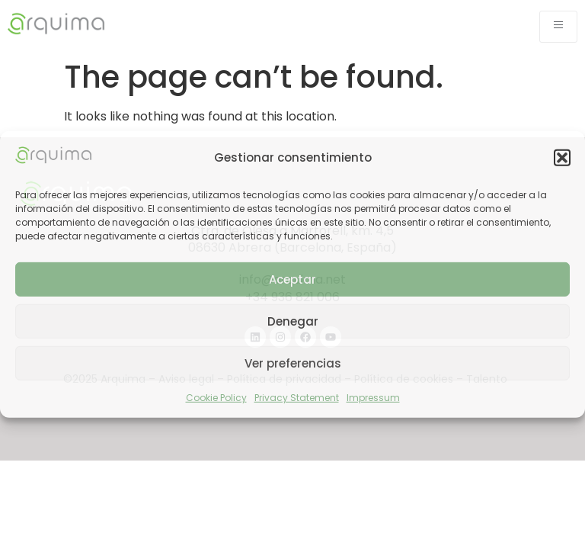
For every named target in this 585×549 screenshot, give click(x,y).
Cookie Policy (216, 397)
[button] (562, 157)
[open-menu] (558, 27)
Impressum (373, 397)
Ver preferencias (293, 363)
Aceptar (292, 279)
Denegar (292, 321)
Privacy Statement (296, 397)
